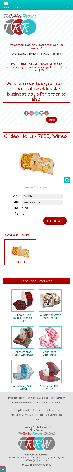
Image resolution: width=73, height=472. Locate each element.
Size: (16, 201)
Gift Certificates (53, 414)
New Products (51, 410)
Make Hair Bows (19, 414)
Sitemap (56, 402)
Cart (68, 7)
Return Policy (58, 397)
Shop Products (22, 410)
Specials (37, 410)
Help (36, 419)
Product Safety (16, 397)
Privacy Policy (42, 402)
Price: (16, 207)
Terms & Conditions (22, 402)
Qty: (17, 213)
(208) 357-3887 (40, 460)
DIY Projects (36, 414)
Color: (16, 195)
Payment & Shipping (37, 397)
